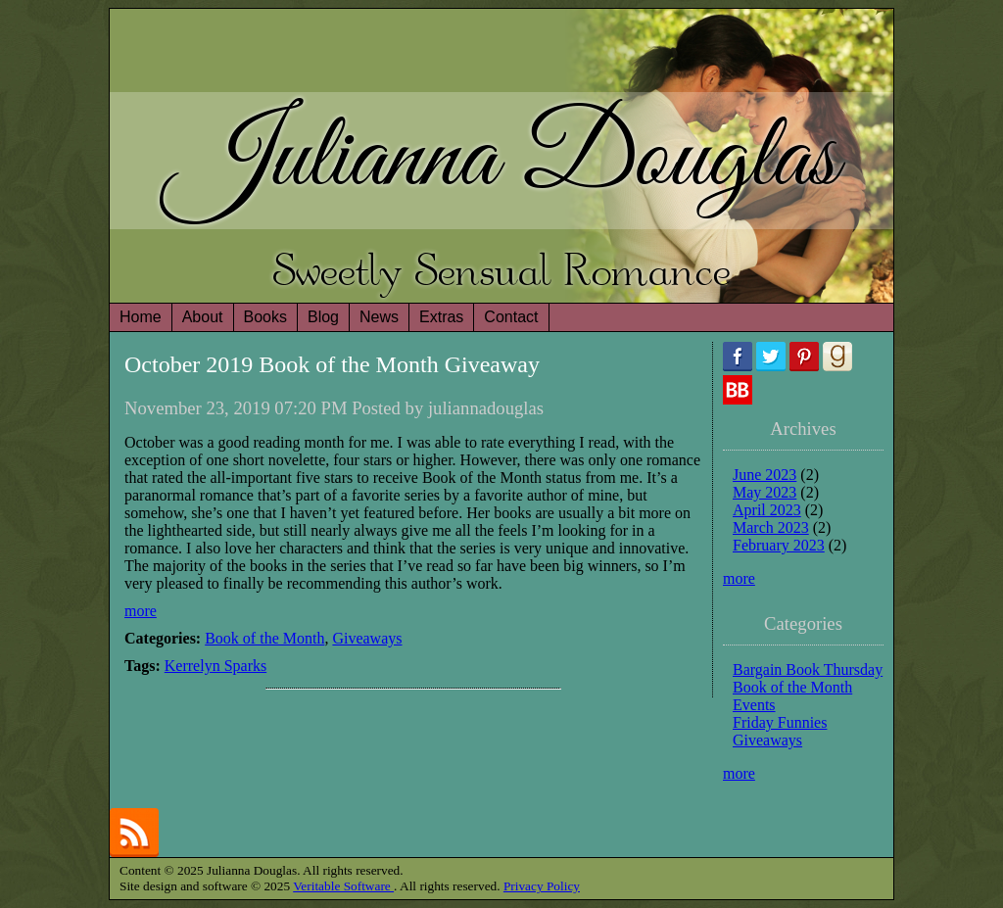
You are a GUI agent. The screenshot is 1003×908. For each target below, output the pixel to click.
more (140, 610)
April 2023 (767, 510)
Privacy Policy (541, 886)
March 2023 (771, 527)
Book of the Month (264, 638)
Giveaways (367, 638)
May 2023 (764, 492)
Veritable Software (343, 886)
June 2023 (764, 474)
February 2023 (779, 545)
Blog (323, 317)
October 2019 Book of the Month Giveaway (332, 364)
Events (754, 704)
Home (140, 317)
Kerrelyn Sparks (215, 665)
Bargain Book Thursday (808, 669)
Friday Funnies (780, 722)
